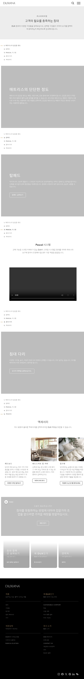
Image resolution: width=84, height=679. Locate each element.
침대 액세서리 (10, 614)
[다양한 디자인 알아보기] (16, 462)
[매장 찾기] (43, 526)
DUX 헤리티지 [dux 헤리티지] (47, 637)
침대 (7, 605)
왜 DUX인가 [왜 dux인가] (48, 594)
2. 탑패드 (7, 49)
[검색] (73, 3)
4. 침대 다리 (8, 56)
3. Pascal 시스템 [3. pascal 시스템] (10, 52)
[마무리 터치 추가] (44, 461)
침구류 (8, 611)
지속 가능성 (47, 618)
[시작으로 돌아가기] (9, 3)
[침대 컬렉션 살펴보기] (16, 556)
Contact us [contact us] (48, 643)
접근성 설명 (47, 653)
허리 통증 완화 (47, 614)
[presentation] (43, 287)
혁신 (44, 608)
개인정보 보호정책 (49, 646)
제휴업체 (9, 626)
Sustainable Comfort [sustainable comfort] (52, 605)
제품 (7, 594)
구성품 (8, 608)
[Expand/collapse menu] (79, 3)
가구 (7, 618)
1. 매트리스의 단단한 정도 (12, 138)
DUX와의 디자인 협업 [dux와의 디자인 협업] (12, 637)
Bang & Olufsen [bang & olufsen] (12, 643)
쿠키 (44, 650)
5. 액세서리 (8, 59)
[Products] (6, 502)
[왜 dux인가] (44, 556)
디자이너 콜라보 (10, 640)
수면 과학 (46, 611)
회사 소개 (47, 626)
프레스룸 (46, 640)
